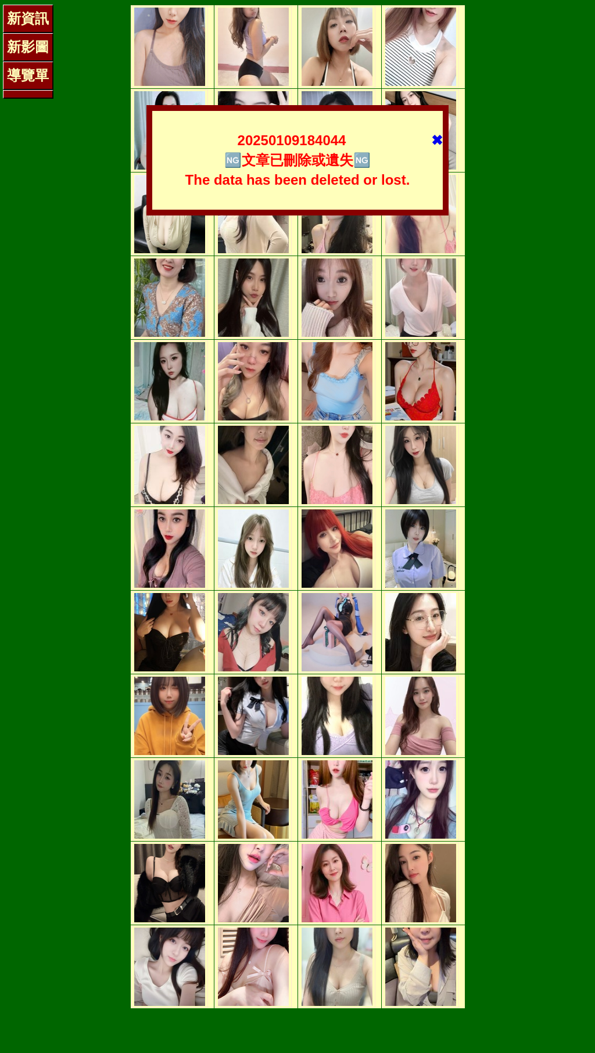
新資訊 (28, 18)
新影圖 (28, 47)
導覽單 (28, 75)
